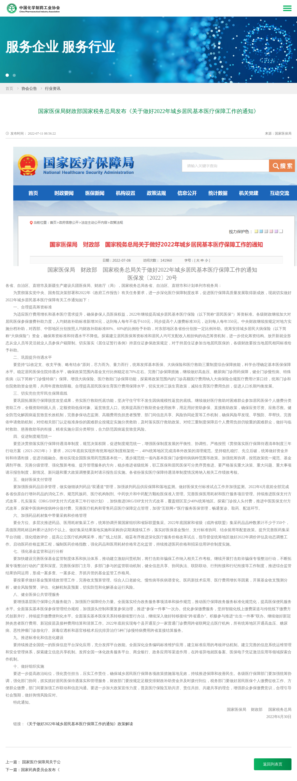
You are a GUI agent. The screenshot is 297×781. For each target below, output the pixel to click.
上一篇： (14, 762)
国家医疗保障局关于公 (41, 762)
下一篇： (13, 770)
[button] (7, 75)
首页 (9, 89)
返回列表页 (272, 764)
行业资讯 (52, 89)
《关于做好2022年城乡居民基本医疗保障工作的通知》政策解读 (79, 724)
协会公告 (29, 89)
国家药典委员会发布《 (40, 770)
